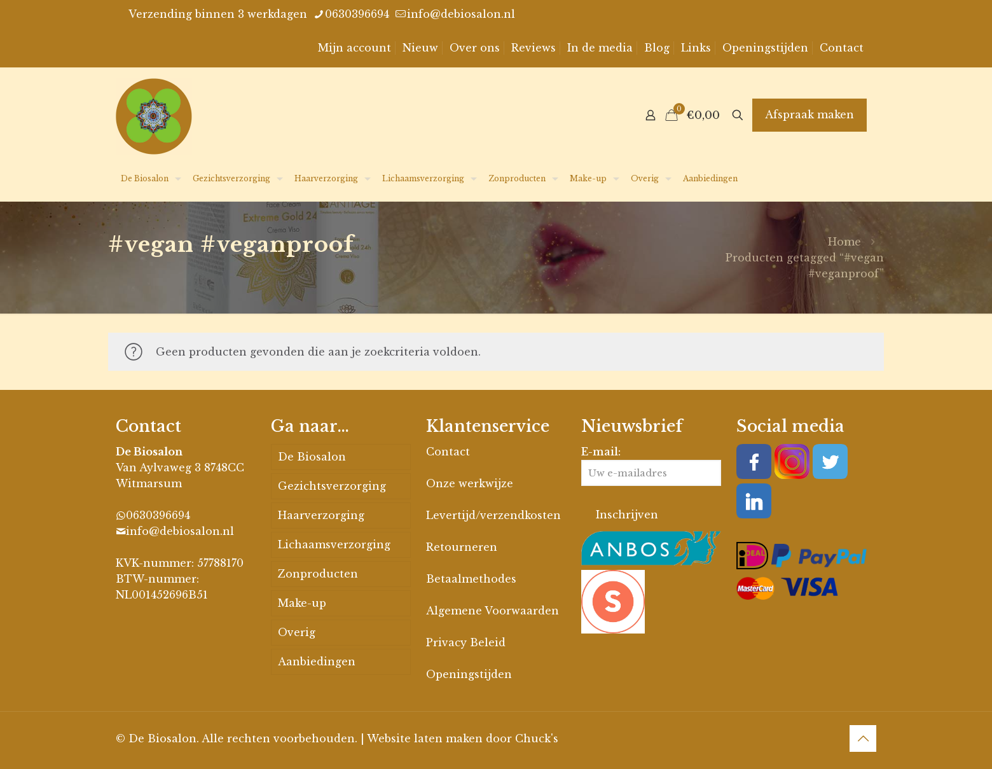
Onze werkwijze (469, 483)
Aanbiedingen (316, 661)
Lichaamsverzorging (334, 544)
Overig (296, 632)
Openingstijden (765, 47)
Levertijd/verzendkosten (493, 515)
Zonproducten (318, 573)
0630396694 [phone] (357, 14)
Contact (842, 47)
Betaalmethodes (471, 578)
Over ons (475, 47)
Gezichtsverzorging (332, 486)
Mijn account (354, 47)
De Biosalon (312, 456)
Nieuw (420, 47)
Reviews (533, 47)
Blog (657, 47)
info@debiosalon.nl (180, 531)
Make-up (302, 603)
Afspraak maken (809, 114)
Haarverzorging (321, 515)
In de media (600, 47)
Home (844, 241)
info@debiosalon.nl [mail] (461, 14)
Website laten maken (425, 738)
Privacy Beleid (466, 642)
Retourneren (461, 547)
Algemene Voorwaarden (492, 610)
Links (696, 47)
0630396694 (158, 515)
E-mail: (651, 465)
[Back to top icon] (863, 738)
